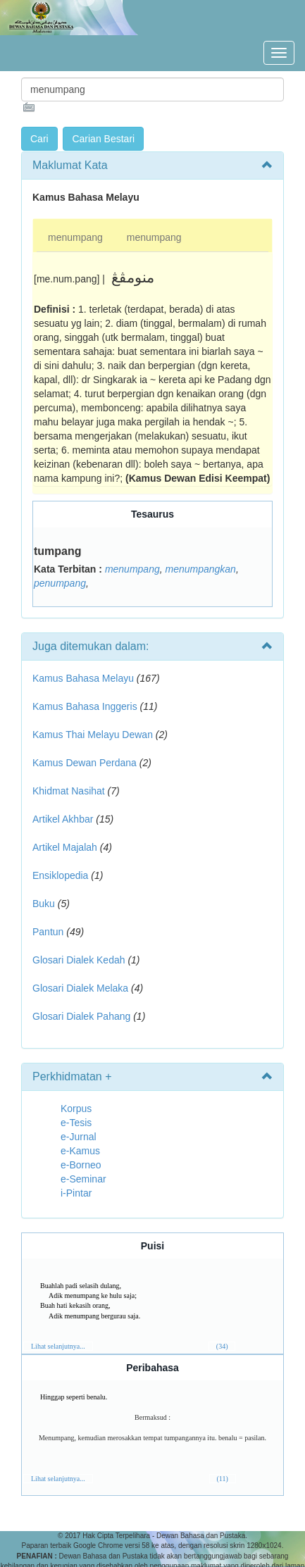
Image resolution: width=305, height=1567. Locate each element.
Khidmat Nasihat (68, 791)
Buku (43, 903)
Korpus (76, 1108)
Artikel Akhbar (62, 819)
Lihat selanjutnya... (58, 1346)
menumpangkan (200, 569)
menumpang (75, 237)
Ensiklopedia (60, 875)
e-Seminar (83, 1179)
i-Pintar (76, 1193)
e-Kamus (80, 1150)
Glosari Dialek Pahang (81, 1016)
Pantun (47, 931)
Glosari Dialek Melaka (80, 988)
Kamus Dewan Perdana (84, 762)
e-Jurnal (79, 1136)
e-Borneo (81, 1164)
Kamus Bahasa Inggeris (84, 706)
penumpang (60, 583)
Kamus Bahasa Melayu (84, 678)
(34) (222, 1346)
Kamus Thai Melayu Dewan (92, 734)
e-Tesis (76, 1122)
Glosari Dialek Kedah (78, 960)
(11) (222, 1478)
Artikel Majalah (64, 847)
